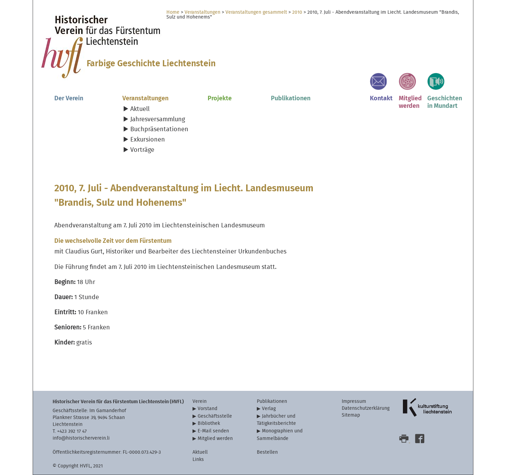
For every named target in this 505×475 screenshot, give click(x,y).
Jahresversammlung (157, 119)
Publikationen (290, 98)
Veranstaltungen (202, 12)
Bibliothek (209, 423)
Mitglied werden (215, 438)
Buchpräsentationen (159, 129)
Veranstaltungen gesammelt (256, 12)
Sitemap (351, 415)
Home (172, 12)
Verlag (269, 408)
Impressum (354, 401)
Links (198, 459)
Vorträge (142, 150)
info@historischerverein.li (81, 438)
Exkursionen (147, 139)
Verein (200, 401)
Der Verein (68, 98)
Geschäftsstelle (215, 416)
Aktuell (140, 109)
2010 (297, 12)
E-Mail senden (213, 430)
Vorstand (207, 408)
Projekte (220, 98)
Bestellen (267, 452)
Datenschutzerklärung (365, 408)
